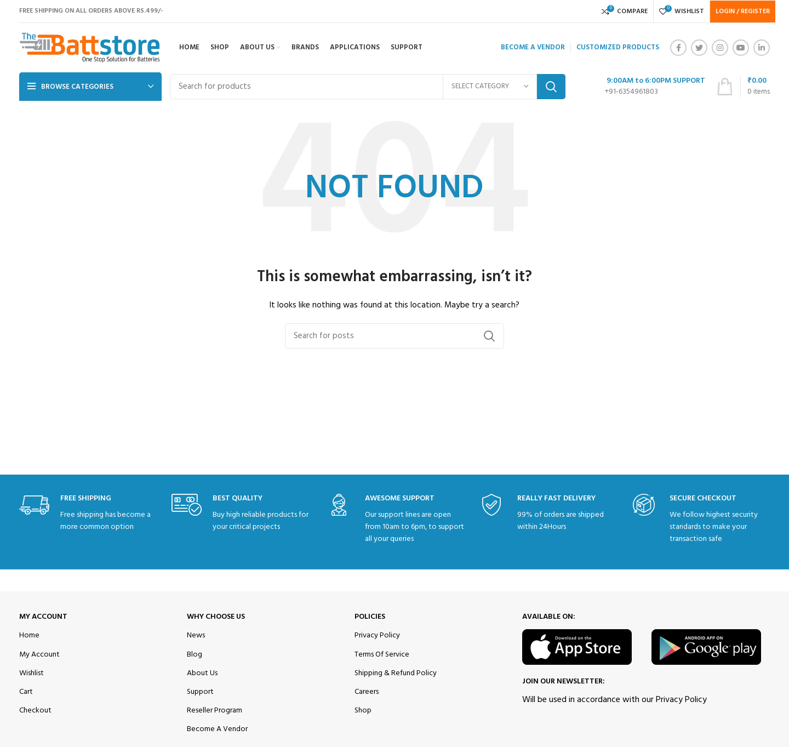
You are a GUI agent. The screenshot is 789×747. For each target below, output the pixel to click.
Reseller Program (214, 710)
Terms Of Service (382, 654)
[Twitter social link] (699, 47)
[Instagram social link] (720, 47)
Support (200, 692)
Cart (26, 692)
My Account (43, 617)
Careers (367, 692)
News (196, 635)
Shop (363, 710)
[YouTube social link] (741, 47)
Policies (370, 617)
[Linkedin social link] (761, 47)
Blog (194, 654)
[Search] (367, 86)
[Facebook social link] (678, 47)
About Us (202, 673)
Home (29, 635)
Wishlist (31, 673)
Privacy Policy (377, 635)
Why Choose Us (216, 617)
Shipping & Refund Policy (396, 673)
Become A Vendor (217, 729)
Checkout (35, 710)
